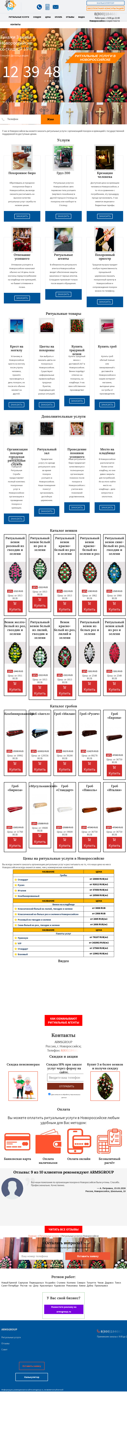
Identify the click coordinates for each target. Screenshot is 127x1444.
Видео (81, 17)
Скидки (37, 17)
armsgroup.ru (37, 1390)
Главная (32, 1235)
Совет (4, 1349)
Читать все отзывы (64, 1229)
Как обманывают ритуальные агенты (63, 1020)
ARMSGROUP (9, 1329)
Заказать (22, 216)
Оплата (58, 17)
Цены (48, 17)
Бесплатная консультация (105, 8)
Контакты (15, 24)
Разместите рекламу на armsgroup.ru (63, 1309)
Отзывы (70, 17)
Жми (50, 119)
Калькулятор (105, 3)
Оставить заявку (31, 1365)
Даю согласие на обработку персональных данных (64, 1265)
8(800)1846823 (107, 14)
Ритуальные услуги (19, 17)
